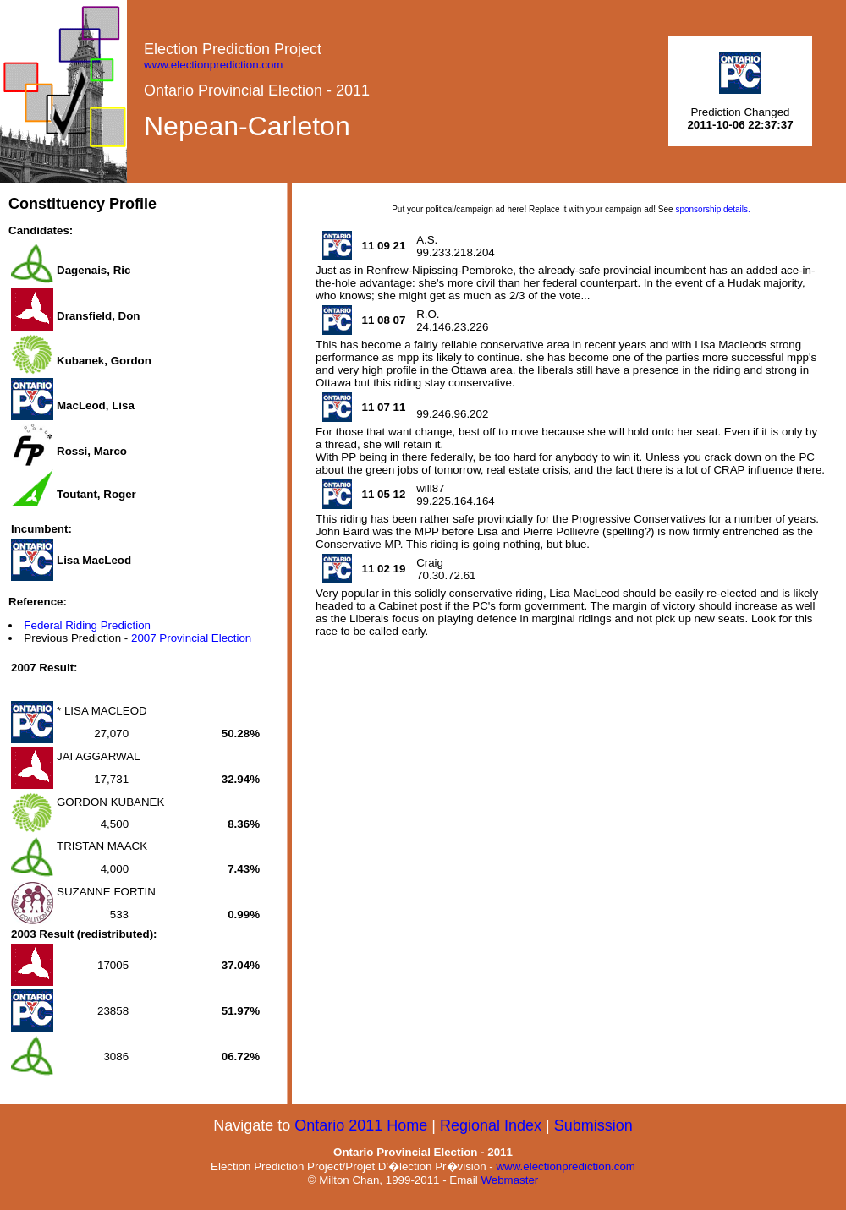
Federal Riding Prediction (87, 625)
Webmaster (509, 1180)
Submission (593, 1125)
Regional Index (490, 1125)
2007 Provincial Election (191, 638)
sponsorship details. (712, 209)
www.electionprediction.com (213, 64)
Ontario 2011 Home (360, 1125)
